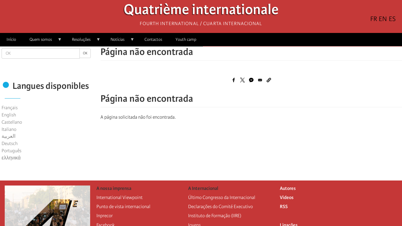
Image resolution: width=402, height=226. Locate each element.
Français (10, 107)
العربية (8, 136)
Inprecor (104, 215)
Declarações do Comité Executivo (220, 206)
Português (11, 150)
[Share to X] (242, 80)
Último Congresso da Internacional (221, 197)
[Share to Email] (260, 80)
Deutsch (10, 143)
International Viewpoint (119, 197)
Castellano (12, 122)
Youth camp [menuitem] (186, 39)
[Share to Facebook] (234, 80)
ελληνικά (11, 158)
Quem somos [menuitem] (42, 41)
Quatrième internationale (201, 11)
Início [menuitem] (11, 39)
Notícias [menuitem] (119, 41)
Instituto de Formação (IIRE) (214, 215)
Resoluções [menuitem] (82, 41)
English (9, 115)
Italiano (9, 129)
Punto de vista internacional (123, 206)
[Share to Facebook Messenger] (251, 80)
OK (85, 53)
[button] (269, 80)
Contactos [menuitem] (153, 39)
